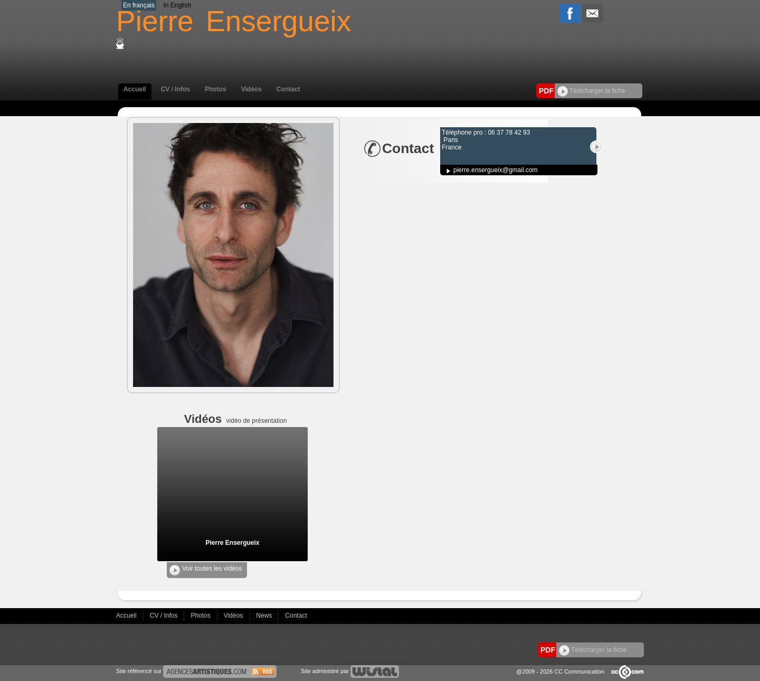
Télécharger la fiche (591, 90)
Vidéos (251, 89)
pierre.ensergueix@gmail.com (495, 170)
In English (177, 5)
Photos (215, 89)
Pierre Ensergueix (232, 542)
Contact (288, 89)
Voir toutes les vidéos (205, 570)
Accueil (135, 89)
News (264, 615)
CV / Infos (175, 89)
